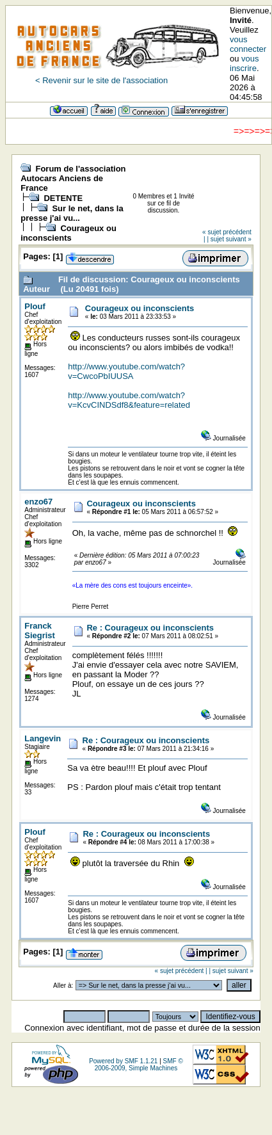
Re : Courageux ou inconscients (150, 627)
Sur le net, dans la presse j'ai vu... (72, 213)
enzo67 (38, 501)
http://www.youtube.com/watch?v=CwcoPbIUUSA (126, 371)
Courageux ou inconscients (68, 233)
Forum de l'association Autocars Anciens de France (72, 178)
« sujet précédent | (181, 970)
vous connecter (248, 44)
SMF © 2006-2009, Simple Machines (139, 1065)
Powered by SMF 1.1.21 (123, 1061)
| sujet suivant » (229, 239)
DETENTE (63, 198)
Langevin (42, 738)
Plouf (34, 306)
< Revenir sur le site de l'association (101, 80)
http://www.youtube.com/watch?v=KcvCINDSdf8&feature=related (129, 400)
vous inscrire (244, 63)
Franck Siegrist (39, 630)
